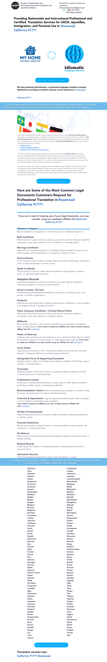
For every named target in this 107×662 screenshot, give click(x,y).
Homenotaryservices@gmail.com (71, 8)
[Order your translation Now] (52, 80)
